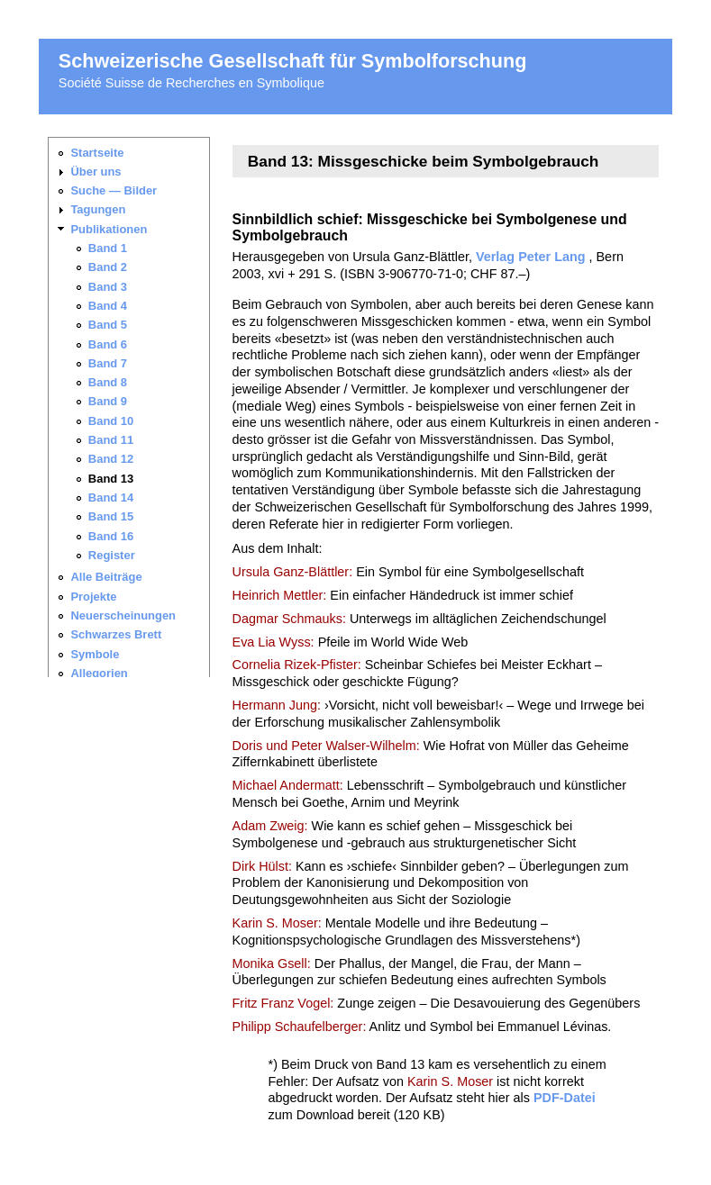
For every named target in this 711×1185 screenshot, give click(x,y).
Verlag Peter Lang (531, 256)
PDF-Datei (564, 1097)
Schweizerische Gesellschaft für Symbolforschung (293, 61)
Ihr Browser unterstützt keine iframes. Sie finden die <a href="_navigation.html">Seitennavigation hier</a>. (135, 407)
